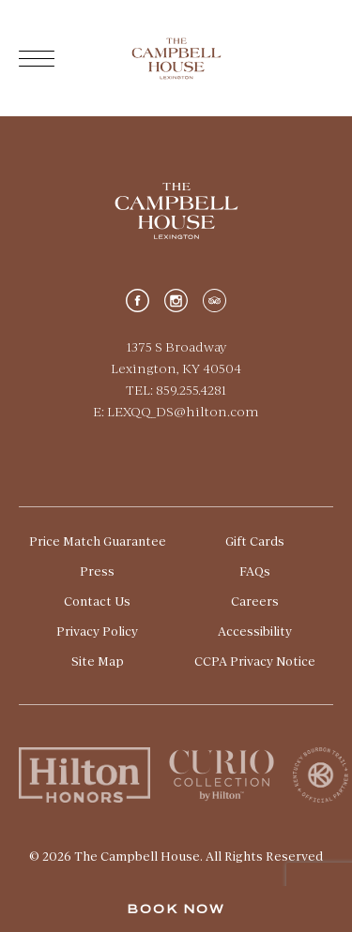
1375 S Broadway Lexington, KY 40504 (176, 357)
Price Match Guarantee (97, 541)
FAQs (254, 571)
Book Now (175, 909)
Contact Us (97, 601)
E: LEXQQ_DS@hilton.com (176, 411)
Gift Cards (254, 541)
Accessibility (255, 631)
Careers (255, 601)
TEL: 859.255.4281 (176, 389)
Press (97, 571)
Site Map (97, 661)
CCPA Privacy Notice (254, 661)
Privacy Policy (97, 631)
